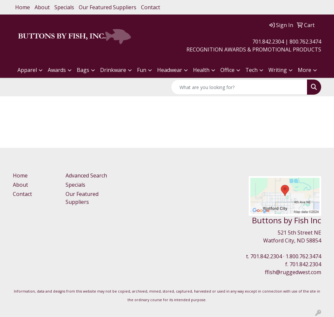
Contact (150, 7)
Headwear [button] (169, 70)
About (42, 7)
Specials (64, 7)
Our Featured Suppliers (107, 7)
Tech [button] (251, 70)
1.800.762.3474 (303, 256)
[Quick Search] (239, 87)
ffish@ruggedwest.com (293, 272)
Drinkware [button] (113, 70)
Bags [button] (83, 70)
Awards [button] (57, 70)
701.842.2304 (266, 256)
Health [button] (201, 70)
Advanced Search (86, 175)
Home (22, 7)
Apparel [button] (27, 70)
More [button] (304, 70)
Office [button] (227, 70)
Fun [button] (141, 70)
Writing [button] (277, 70)
